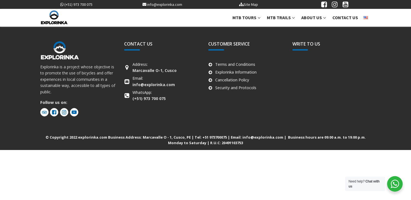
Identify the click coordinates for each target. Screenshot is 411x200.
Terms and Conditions (235, 64)
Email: (153, 81)
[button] (247, 18)
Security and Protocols (235, 87)
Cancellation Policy (232, 79)
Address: (154, 67)
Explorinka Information (236, 72)
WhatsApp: (149, 95)
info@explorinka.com (162, 4)
